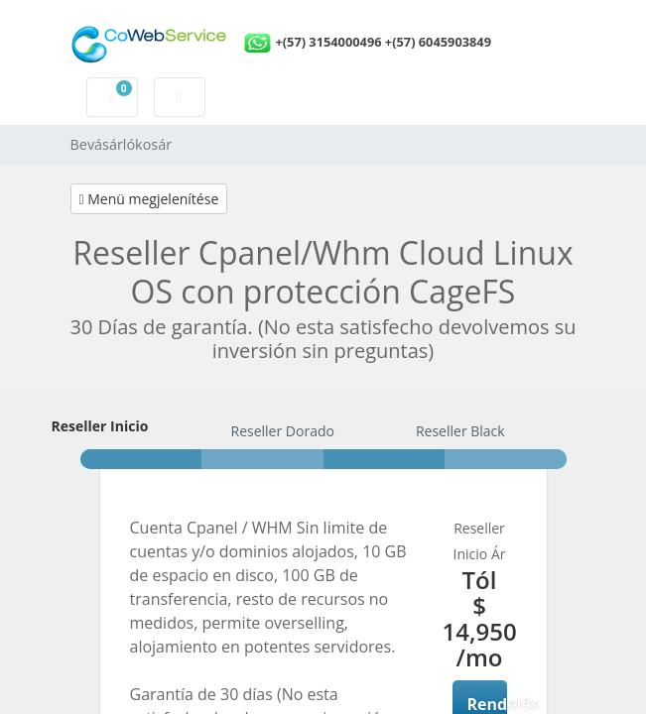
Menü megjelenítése (149, 198)
